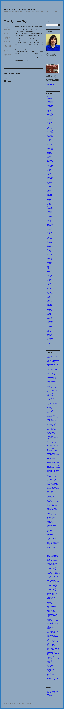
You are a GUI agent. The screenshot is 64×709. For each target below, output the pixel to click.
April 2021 (49, 174)
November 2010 (50, 338)
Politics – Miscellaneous (52, 603)
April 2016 (49, 253)
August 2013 (49, 295)
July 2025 (49, 107)
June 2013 (49, 297)
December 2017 (50, 227)
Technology (49, 661)
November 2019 (50, 196)
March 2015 (49, 270)
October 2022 (49, 151)
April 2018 (49, 221)
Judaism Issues (50, 522)
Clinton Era (49, 457)
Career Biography (50, 448)
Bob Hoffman (49, 695)
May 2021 (49, 173)
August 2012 (49, 310)
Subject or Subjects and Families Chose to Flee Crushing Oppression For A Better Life (53, 640)
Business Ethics (50, 436)
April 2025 (49, 111)
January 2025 (49, 115)
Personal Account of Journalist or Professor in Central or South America (53, 550)
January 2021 (49, 178)
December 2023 (50, 132)
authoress (6, 26)
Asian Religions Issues (51, 377)
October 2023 (49, 135)
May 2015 (49, 267)
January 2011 (49, 335)
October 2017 (49, 229)
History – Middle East (51, 492)
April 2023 (49, 143)
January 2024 (49, 131)
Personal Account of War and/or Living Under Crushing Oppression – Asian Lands (53, 571)
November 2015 (50, 259)
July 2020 (49, 186)
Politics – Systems (50, 607)
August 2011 (49, 326)
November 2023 (50, 134)
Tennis (48, 662)
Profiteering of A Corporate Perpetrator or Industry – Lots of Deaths (53, 618)
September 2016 (50, 246)
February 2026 (50, 98)
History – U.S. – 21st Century (52, 503)
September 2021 (50, 168)
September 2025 (50, 105)
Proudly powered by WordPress (25, 703)
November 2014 (50, 275)
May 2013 (49, 299)
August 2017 (49, 232)
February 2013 (49, 302)
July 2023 (49, 139)
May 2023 (49, 141)
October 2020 (49, 182)
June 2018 (49, 219)
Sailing (48, 628)
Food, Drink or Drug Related (52, 476)
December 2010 (50, 336)
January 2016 (49, 257)
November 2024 (50, 118)
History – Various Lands (52, 505)
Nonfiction (6, 40)
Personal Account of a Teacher (53, 542)
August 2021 (49, 169)
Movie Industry (50, 530)
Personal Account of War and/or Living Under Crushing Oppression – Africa (53, 567)
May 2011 (49, 330)
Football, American (50, 478)
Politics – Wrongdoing (51, 611)
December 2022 (50, 148)
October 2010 (49, 339)
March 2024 (49, 128)
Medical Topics (50, 529)
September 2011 (50, 325)
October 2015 (49, 261)
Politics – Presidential (51, 606)
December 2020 (50, 179)
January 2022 (49, 162)
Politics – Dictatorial (51, 598)
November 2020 (50, 181)
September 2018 (50, 215)
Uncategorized (50, 675)
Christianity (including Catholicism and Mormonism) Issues (53, 454)
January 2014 (49, 288)
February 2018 (50, 224)
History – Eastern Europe (52, 489)
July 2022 (49, 155)
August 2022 (49, 153)
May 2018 (49, 220)
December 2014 (50, 274)
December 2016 (50, 242)
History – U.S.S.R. (50, 504)
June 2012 (49, 313)
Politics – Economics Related (52, 599)
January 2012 (49, 319)
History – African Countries (52, 480)
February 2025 (50, 114)
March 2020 (49, 191)
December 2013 (50, 289)
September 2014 (50, 278)
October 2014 (49, 276)
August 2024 (49, 122)
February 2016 (50, 255)
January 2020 (49, 194)
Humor (48, 513)
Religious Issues (50, 627)
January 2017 (49, 241)
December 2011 (50, 321)
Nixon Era (49, 535)
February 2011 (49, 334)
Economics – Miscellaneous (52, 463)
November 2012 (50, 306)
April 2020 (49, 190)
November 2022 (50, 149)
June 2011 (49, 329)
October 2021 (49, 166)
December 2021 (50, 164)
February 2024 (50, 130)
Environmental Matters (51, 472)
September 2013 (50, 293)
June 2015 (49, 266)
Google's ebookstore (50, 84)
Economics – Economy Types (53, 462)
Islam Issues (49, 521)
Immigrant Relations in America (53, 514)
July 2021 (48, 170)
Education (49, 466)
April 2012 (49, 316)
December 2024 (50, 117)
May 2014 (49, 283)
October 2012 (49, 308)
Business (49, 434)
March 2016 (49, 254)
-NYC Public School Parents (52, 691)
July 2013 (48, 296)
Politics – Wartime (50, 610)
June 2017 (49, 234)
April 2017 (49, 237)
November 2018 (50, 212)
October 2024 (49, 119)
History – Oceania (50, 497)
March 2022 (49, 160)
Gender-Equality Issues (51, 479)
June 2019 (49, 203)
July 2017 (48, 233)
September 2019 (50, 199)
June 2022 (49, 156)
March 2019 (49, 207)
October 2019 (49, 198)
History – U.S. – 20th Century (53, 501)
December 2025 (50, 101)
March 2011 (49, 333)
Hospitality (49, 510)
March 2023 (49, 144)
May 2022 (49, 157)
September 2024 (50, 120)
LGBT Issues (49, 527)
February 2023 (50, 145)
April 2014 (49, 284)
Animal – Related (50, 370)
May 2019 (49, 204)
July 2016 (49, 249)
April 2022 (49, 158)
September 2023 (50, 136)
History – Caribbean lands (52, 483)
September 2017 (50, 230)
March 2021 (49, 175)
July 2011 (48, 327)
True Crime (49, 666)
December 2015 (50, 258)
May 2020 (49, 189)
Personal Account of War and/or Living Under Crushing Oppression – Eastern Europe (53, 580)
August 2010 (49, 342)
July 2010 (48, 343)
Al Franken (49, 690)
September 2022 (50, 152)
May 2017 (49, 236)
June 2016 (49, 250)
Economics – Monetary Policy (53, 465)
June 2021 (49, 172)
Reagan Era (49, 626)
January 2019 (49, 210)
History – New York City (51, 493)
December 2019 (50, 195)
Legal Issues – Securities (52, 523)
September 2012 (50, 309)
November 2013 (50, 291)
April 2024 (49, 127)
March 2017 (49, 238)
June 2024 (49, 124)
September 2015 (50, 262)
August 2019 (49, 200)
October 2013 (49, 292)
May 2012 (49, 314)
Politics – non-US (50, 605)
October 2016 (49, 245)
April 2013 (49, 300)
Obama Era (49, 541)
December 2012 (50, 305)
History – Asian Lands (51, 482)
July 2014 (48, 280)
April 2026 (49, 96)
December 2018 (50, 211)
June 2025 (49, 109)
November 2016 (50, 244)
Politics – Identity (50, 602)
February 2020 (50, 192)
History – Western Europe (52, 506)
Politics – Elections (51, 601)
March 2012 (49, 317)
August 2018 (49, 216)
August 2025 (49, 106)
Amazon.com (48, 85)
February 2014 (50, 287)
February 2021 (50, 177)
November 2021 (50, 165)
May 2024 (49, 126)
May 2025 (49, 110)
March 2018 (49, 223)
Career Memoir (50, 449)
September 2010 (50, 340)
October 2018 (49, 213)
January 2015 (49, 272)
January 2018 (49, 225)
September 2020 (50, 183)
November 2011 (50, 322)
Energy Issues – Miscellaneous (53, 470)
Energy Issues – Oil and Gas (52, 471)
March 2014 (49, 285)
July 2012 (48, 312)
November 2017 (50, 228)
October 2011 (49, 323)
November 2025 (50, 102)
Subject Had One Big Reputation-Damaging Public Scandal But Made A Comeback (53, 636)
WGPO (48, 693)
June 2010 (49, 344)
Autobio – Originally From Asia (53, 383)
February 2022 (50, 161)
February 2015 (50, 271)
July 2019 (49, 202)
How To (48, 512)
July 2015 (48, 264)
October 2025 (49, 103)
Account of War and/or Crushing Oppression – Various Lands (53, 364)
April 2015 (49, 268)
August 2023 (49, 138)
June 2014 (49, 282)
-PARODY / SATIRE (50, 355)
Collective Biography (51, 458)
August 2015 (49, 263)
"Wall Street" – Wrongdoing (52, 359)
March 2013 (49, 301)
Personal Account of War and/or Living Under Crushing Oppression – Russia (53, 588)
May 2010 (49, 346)
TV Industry (49, 671)
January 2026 (49, 100)
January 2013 (49, 304)
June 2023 (49, 140)
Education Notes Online (51, 692)
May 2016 (49, 251)
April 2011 (49, 331)
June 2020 (49, 187)
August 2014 (49, 279)
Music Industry (50, 531)
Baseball (48, 414)
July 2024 (49, 123)
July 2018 (48, 217)
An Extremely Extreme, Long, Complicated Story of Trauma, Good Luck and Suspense (8, 32)
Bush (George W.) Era (51, 433)
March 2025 (49, 113)
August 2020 (49, 185)
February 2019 (50, 208)
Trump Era (49, 670)
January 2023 (49, 147)
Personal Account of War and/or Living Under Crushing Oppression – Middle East (53, 584)
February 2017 (50, 240)
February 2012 (50, 318)
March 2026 (49, 97)
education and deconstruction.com (20, 9)
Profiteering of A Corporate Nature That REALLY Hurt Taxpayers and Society (52, 614)
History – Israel (50, 491)
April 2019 (49, 206)
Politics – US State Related (52, 609)
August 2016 (49, 247)
